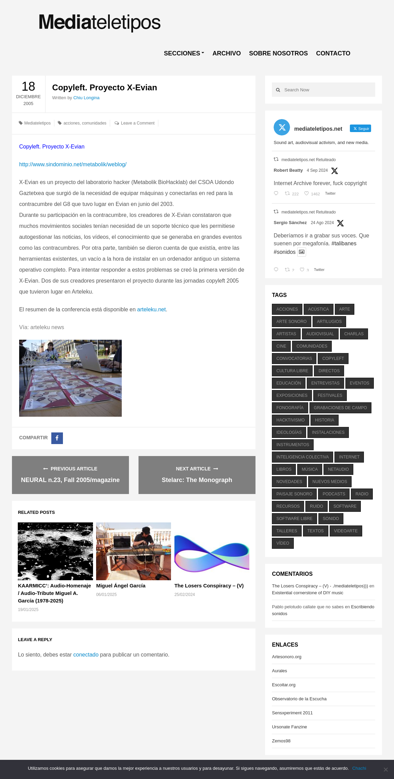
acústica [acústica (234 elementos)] (318, 309)
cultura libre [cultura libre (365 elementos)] (292, 370)
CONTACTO (333, 53)
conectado (85, 655)
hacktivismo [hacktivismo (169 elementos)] (290, 420)
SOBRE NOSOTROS (278, 53)
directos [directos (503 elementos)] (329, 370)
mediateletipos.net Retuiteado (308, 159)
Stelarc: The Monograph (197, 480)
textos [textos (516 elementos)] (315, 531)
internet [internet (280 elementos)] (349, 457)
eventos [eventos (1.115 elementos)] (359, 383)
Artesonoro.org (286, 656)
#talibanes (343, 243)
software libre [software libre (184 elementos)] (294, 518)
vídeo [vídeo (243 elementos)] (282, 543)
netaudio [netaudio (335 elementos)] (338, 469)
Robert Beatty (288, 170)
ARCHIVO (226, 53)
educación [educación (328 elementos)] (288, 383)
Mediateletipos (37, 123)
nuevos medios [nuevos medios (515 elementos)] (330, 481)
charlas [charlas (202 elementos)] (354, 334)
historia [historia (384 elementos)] (324, 420)
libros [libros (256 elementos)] (283, 469)
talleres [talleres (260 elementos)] (286, 531)
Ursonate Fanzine (289, 726)
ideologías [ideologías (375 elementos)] (289, 432)
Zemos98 (281, 740)
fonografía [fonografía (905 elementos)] (289, 407)
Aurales (279, 670)
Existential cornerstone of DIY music (307, 592)
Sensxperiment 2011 (292, 712)
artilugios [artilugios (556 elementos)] (329, 321)
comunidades (94, 123)
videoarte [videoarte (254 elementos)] (346, 531)
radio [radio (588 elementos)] (361, 494)
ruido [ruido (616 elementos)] (316, 506)
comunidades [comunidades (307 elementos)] (312, 346)
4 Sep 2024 (317, 170)
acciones (72, 123)
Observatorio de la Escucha (299, 698)
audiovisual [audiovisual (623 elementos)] (320, 334)
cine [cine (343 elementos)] (281, 346)
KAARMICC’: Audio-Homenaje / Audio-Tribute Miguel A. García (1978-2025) (54, 593)
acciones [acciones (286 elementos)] (287, 309)
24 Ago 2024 (322, 222)
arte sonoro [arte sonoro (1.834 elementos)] (291, 321)
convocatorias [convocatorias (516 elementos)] (294, 358)
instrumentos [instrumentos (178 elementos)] (292, 444)
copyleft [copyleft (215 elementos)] (333, 358)
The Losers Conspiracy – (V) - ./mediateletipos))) (320, 585)
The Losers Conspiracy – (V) (209, 585)
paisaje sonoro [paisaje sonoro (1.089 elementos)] (294, 494)
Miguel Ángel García (120, 585)
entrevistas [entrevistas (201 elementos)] (325, 383)
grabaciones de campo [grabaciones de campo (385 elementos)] (340, 407)
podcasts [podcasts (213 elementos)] (334, 494)
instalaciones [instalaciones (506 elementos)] (328, 432)
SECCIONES (182, 53)
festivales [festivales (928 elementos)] (330, 395)
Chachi (359, 768)
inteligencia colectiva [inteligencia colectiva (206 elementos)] (302, 457)
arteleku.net (151, 309)
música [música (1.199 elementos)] (310, 469)
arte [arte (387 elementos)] (344, 309)
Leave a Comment (138, 123)
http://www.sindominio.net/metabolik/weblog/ (73, 164)
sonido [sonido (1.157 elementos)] (331, 518)
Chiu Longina (86, 97)
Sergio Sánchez (290, 222)
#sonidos (285, 252)
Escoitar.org (284, 684)
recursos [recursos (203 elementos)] (288, 506)
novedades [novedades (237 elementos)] (289, 481)
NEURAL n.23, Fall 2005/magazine (70, 480)
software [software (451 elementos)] (345, 506)
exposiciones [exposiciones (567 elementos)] (291, 395)
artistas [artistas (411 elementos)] (286, 334)
